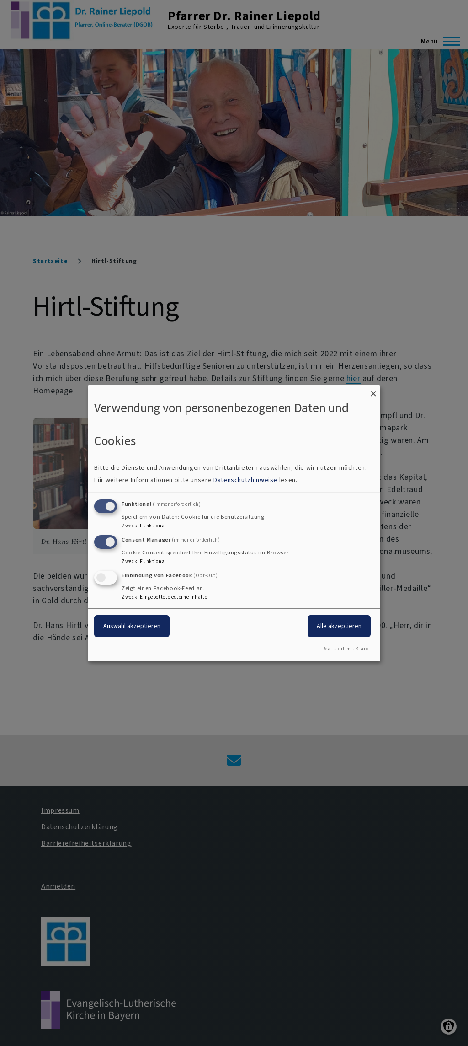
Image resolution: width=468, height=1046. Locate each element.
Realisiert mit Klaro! (346, 648)
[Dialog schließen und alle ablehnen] (373, 390)
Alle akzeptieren (339, 626)
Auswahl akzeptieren (131, 626)
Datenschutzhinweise (245, 480)
